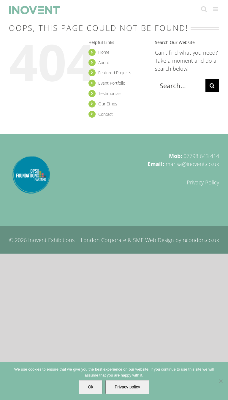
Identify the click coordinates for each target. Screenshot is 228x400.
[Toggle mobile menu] (216, 9)
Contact (105, 114)
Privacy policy (127, 387)
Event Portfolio (111, 83)
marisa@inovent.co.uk (192, 163)
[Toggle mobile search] (204, 9)
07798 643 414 (201, 155)
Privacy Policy (203, 182)
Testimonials (109, 93)
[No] (221, 381)
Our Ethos (107, 104)
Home (104, 52)
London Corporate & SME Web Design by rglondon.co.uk (150, 240)
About (103, 62)
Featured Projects (114, 72)
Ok (90, 387)
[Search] (212, 85)
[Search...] (180, 85)
